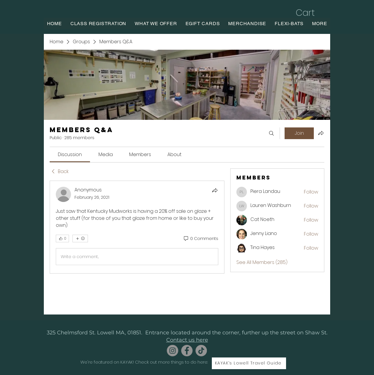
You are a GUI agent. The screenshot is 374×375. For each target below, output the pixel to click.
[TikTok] (201, 350)
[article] (137, 227)
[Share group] (320, 132)
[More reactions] (80, 238)
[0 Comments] (200, 239)
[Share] (214, 190)
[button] (311, 13)
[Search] (271, 133)
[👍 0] (62, 238)
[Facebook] (187, 350)
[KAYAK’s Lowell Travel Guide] (249, 363)
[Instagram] (172, 350)
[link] (70, 154)
